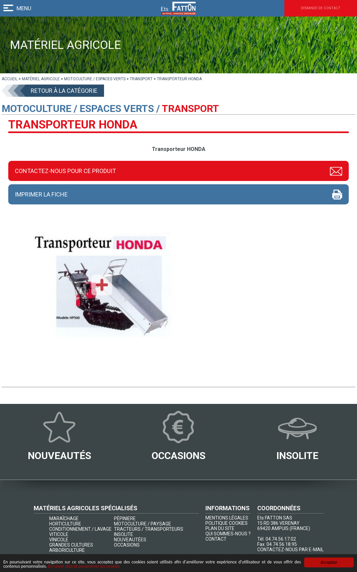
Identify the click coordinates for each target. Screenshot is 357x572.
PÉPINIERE (125, 518)
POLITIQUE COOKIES (226, 523)
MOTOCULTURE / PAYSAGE (142, 524)
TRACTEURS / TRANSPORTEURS (148, 529)
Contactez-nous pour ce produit (65, 170)
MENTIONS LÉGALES (226, 518)
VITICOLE (58, 534)
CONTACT (216, 539)
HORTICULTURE (65, 524)
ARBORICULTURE (67, 550)
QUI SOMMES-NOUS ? (228, 534)
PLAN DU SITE (219, 528)
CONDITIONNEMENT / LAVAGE (80, 529)
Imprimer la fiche (41, 194)
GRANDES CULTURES (71, 545)
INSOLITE (123, 534)
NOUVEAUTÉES (130, 540)
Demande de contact (310, 8)
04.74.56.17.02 (281, 539)
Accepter (329, 562)
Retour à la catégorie (64, 90)
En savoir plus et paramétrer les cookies (87, 566)
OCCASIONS (127, 545)
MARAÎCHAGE (64, 518)
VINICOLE (58, 540)
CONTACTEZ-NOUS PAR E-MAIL (290, 550)
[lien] (10, 79)
